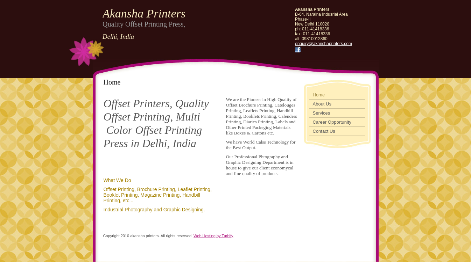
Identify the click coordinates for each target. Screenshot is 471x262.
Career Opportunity (332, 122)
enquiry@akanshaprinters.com (323, 43)
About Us (322, 104)
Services (321, 113)
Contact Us (324, 131)
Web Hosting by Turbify (213, 236)
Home (319, 94)
